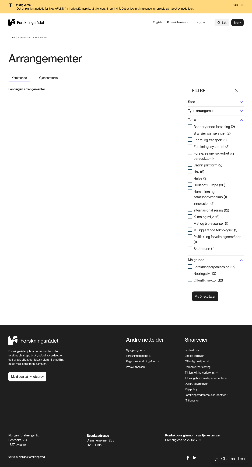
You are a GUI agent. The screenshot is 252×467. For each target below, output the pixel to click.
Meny (237, 22)
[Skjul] (126, 5)
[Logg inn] (201, 22)
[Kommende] (19, 77)
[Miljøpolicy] (191, 385)
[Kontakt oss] (192, 346)
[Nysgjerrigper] (135, 346)
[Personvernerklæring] (198, 363)
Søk (221, 22)
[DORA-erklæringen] (196, 380)
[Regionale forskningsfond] (142, 357)
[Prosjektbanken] (177, 22)
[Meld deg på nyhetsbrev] (27, 372)
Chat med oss (233, 458)
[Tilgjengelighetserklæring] (201, 369)
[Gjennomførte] (48, 77)
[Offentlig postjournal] (197, 357)
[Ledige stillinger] (194, 352)
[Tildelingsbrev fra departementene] (206, 374)
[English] (157, 22)
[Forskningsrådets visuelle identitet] (206, 391)
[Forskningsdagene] (138, 352)
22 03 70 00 (196, 436)
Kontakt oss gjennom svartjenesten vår (192, 431)
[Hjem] (33, 340)
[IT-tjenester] (192, 397)
